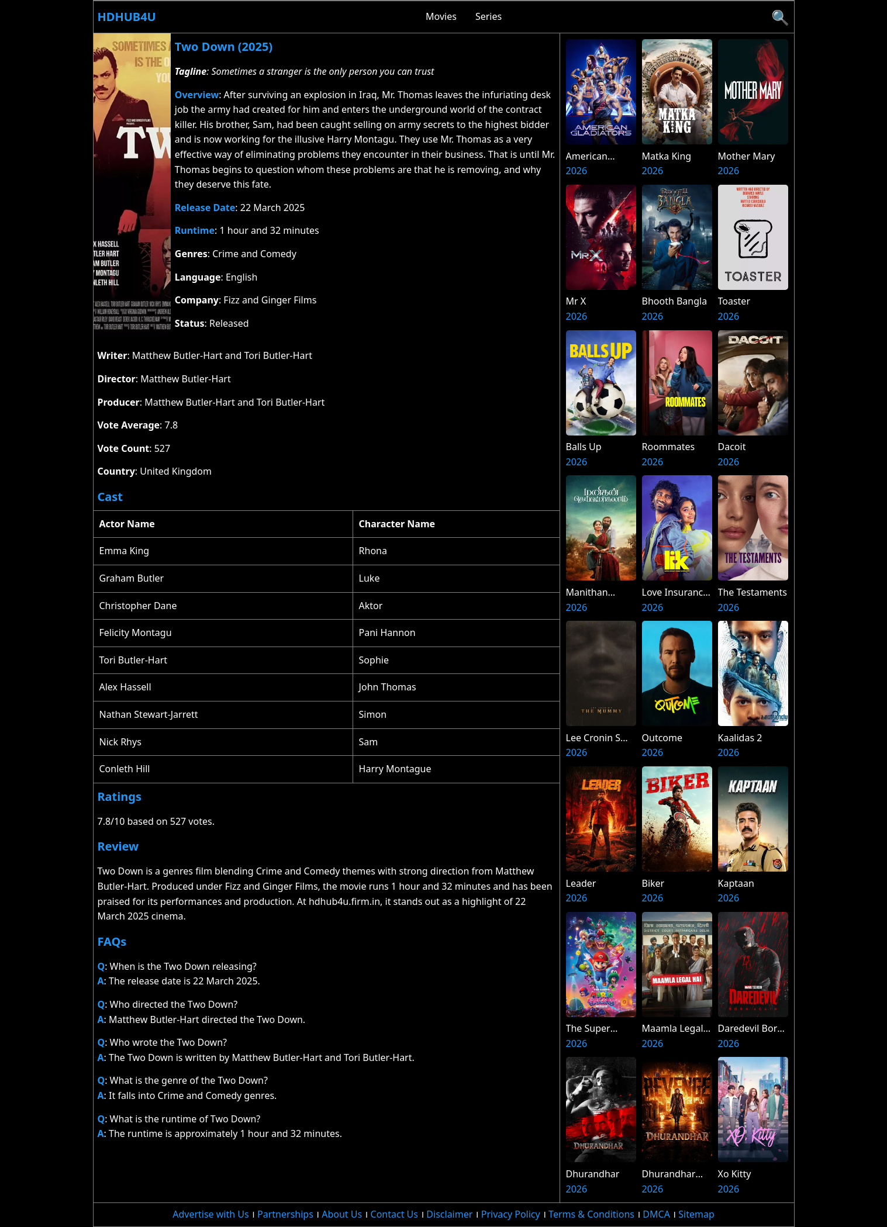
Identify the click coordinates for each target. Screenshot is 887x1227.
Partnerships (285, 1214)
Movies (441, 16)
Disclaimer (449, 1214)
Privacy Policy (510, 1214)
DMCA (656, 1214)
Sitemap (696, 1214)
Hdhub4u (127, 17)
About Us (342, 1214)
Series (488, 16)
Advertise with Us (210, 1214)
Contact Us (394, 1214)
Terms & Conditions (591, 1214)
